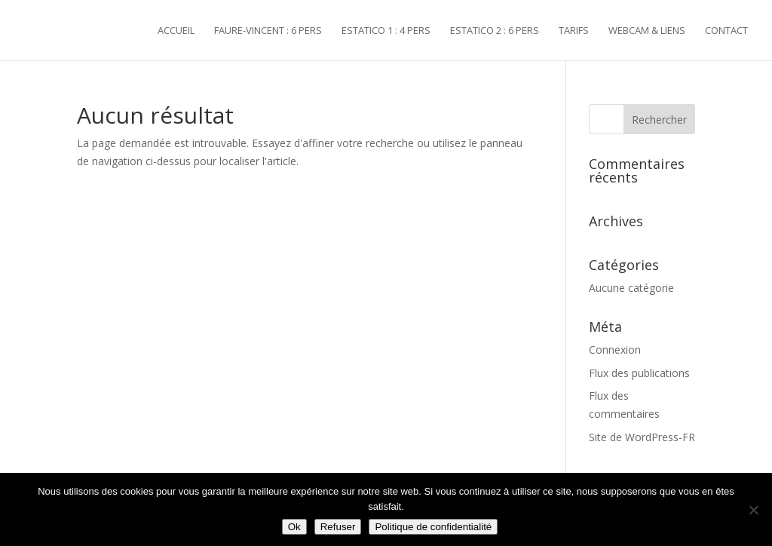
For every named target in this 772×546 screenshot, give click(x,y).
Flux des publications (639, 373)
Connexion (615, 349)
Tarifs (574, 31)
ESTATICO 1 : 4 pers (386, 31)
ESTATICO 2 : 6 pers (494, 31)
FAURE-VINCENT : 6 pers (268, 31)
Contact (726, 31)
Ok (294, 526)
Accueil (176, 31)
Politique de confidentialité (433, 526)
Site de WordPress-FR (642, 437)
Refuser (338, 526)
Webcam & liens (646, 31)
